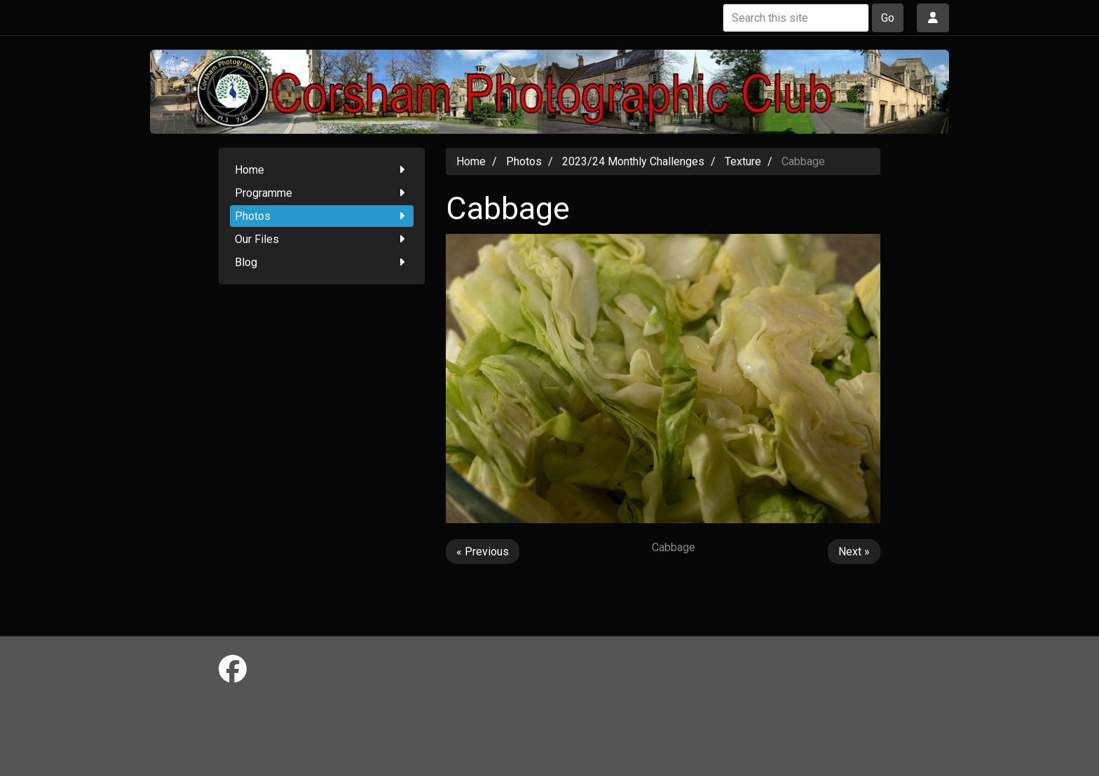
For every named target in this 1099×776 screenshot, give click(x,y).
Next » (854, 551)
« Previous (482, 551)
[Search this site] (796, 18)
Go (887, 18)
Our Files (322, 239)
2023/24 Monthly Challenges (633, 161)
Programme (322, 193)
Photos (322, 216)
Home (322, 170)
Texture (743, 161)
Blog (322, 262)
